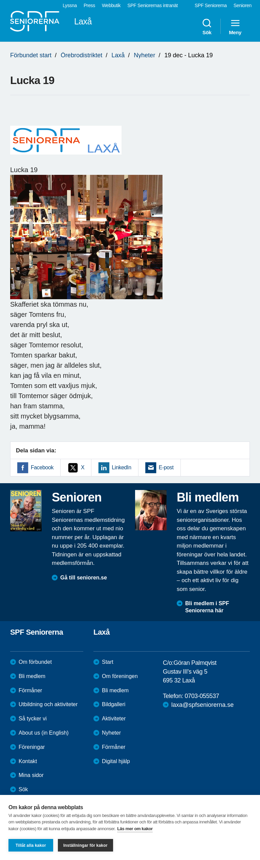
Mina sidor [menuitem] (31, 775)
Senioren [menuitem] (243, 5)
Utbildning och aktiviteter (48, 704)
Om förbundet (35, 662)
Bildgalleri (113, 704)
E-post (166, 467)
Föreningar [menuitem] (32, 747)
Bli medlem (32, 676)
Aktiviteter (114, 718)
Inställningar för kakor (85, 845)
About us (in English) (44, 733)
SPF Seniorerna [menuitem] (211, 5)
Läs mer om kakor (135, 828)
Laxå (118, 55)
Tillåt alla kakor (31, 845)
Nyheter (144, 55)
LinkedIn (121, 467)
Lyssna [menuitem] (70, 5)
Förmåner (30, 690)
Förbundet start (30, 55)
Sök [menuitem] (207, 26)
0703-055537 (202, 696)
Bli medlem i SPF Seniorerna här (207, 606)
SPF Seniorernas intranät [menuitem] (152, 5)
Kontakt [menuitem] (28, 761)
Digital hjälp (116, 761)
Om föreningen (120, 676)
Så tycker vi (33, 718)
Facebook (42, 467)
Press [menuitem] (89, 5)
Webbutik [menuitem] (111, 5)
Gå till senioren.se (83, 577)
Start (107, 662)
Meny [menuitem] (235, 26)
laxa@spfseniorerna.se (202, 704)
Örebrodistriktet (81, 55)
